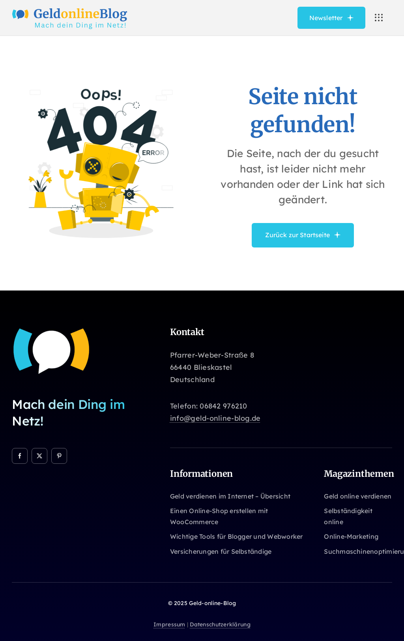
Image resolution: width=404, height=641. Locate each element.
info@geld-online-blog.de (215, 418)
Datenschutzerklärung (220, 624)
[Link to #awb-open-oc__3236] (379, 18)
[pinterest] (59, 456)
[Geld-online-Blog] (51, 330)
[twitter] (39, 456)
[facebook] (20, 456)
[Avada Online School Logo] (70, 9)
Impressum (169, 624)
